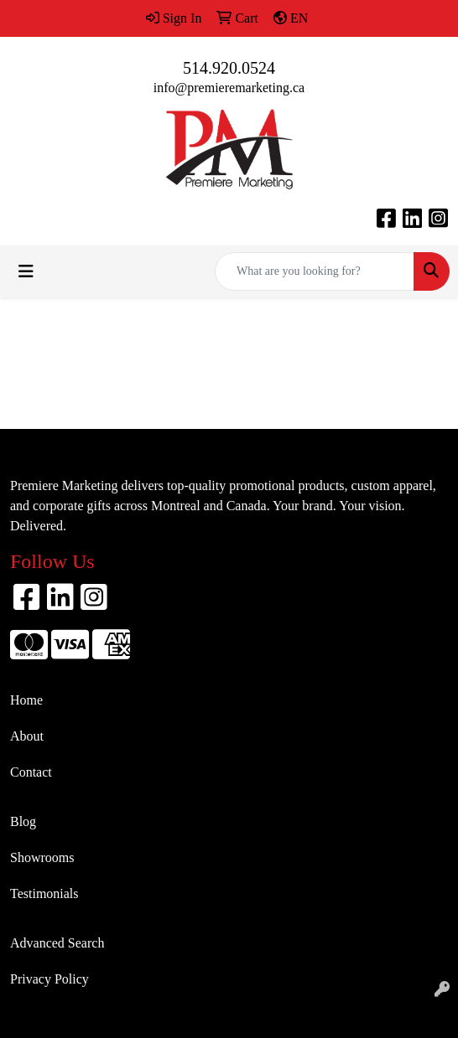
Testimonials (44, 893)
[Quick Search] (314, 271)
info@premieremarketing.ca (229, 87)
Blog (23, 821)
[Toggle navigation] (26, 271)
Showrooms (42, 857)
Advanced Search (57, 943)
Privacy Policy (49, 979)
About (27, 736)
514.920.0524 (229, 68)
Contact (31, 772)
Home (26, 700)
